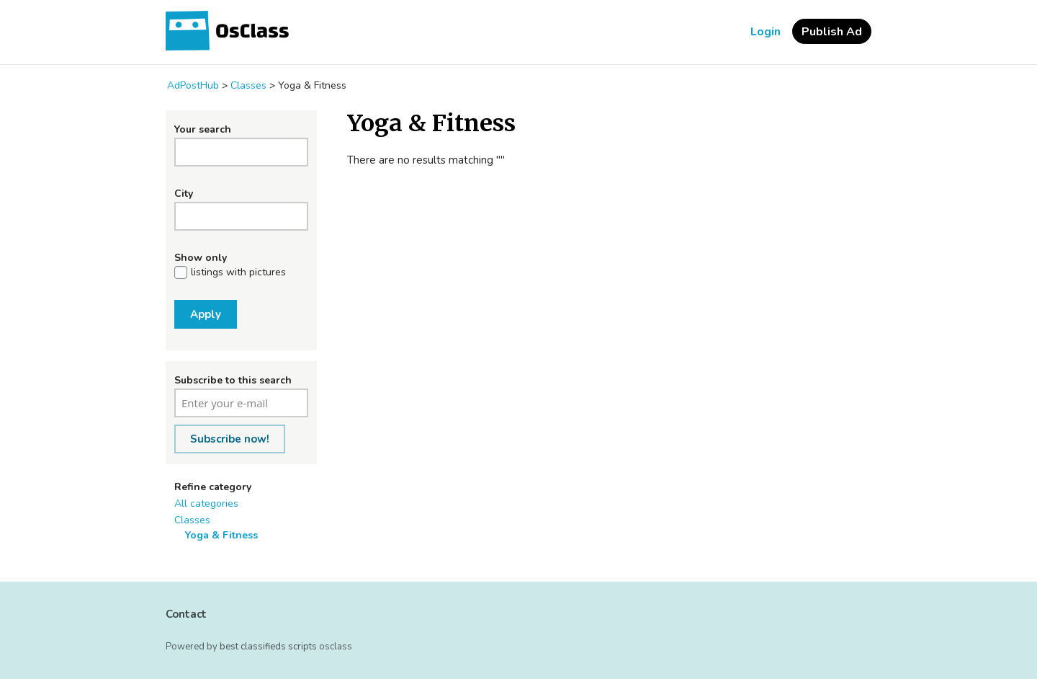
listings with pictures (238, 272)
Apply (205, 314)
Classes (192, 520)
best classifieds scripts (268, 646)
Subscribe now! (229, 439)
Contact (186, 614)
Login (765, 32)
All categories (206, 503)
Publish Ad (832, 32)
